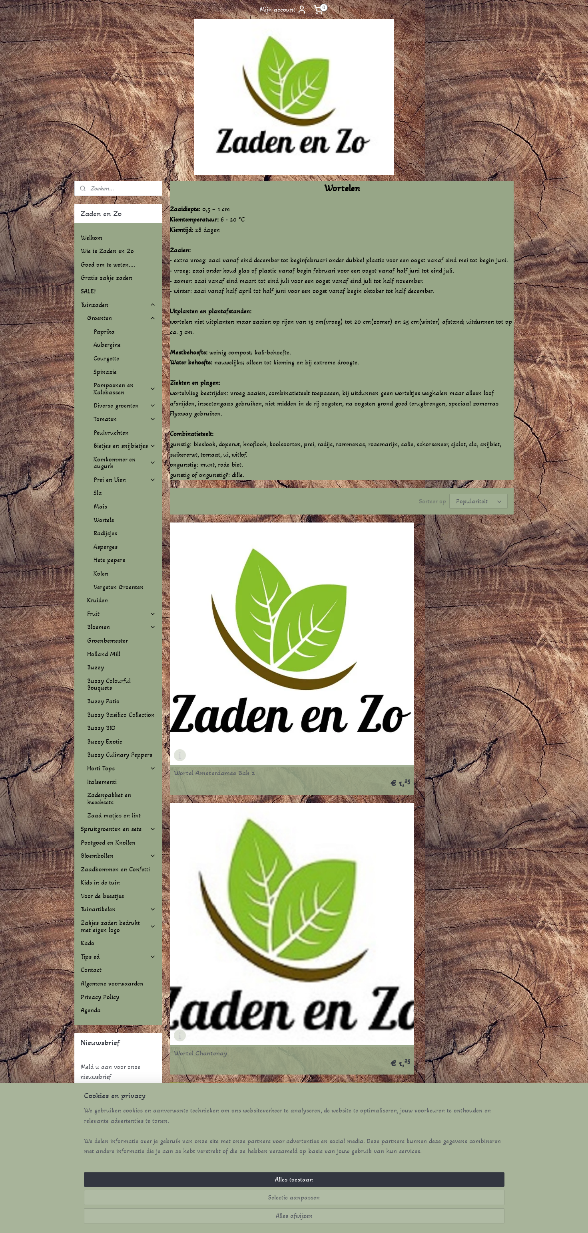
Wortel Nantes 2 (198, 783)
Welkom (91, 237)
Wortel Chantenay (318, 638)
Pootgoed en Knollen (108, 842)
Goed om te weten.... (108, 264)
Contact (91, 970)
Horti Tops (121, 768)
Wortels (104, 520)
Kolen (101, 573)
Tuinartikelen (118, 909)
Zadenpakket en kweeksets (109, 798)
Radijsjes (105, 533)
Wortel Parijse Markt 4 (325, 783)
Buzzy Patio (103, 701)
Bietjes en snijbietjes (125, 445)
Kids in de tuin (100, 882)
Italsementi (102, 782)
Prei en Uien (125, 479)
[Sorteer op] (478, 501)
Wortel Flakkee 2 (433, 638)
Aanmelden (102, 1097)
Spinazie (105, 372)
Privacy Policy (100, 997)
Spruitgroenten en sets (118, 829)
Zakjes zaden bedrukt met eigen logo (118, 926)
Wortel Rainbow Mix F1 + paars (220, 928)
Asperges (106, 546)
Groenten (121, 318)
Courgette (106, 358)
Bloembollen (118, 855)
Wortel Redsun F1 (317, 928)
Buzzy (95, 667)
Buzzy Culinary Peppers (119, 754)
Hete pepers (109, 560)
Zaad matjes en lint (114, 815)
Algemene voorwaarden (112, 983)
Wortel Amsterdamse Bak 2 (214, 638)
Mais (100, 506)
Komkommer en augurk (125, 462)
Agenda (91, 1010)
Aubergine (107, 344)
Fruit (121, 613)
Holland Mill (103, 654)
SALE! (88, 291)
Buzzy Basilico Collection (121, 714)
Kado (87, 943)
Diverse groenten (125, 405)
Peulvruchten (111, 432)
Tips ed (118, 956)
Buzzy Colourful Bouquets (109, 684)
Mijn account (283, 9)
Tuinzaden (118, 305)
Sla (98, 493)
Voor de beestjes (102, 896)
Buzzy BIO (101, 728)
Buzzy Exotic (104, 741)
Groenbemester (107, 640)
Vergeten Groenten (119, 587)
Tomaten (125, 419)
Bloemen (121, 627)
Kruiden (97, 600)
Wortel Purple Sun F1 (439, 783)
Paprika (104, 331)
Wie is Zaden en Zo (107, 251)
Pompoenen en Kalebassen (125, 388)
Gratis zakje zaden (106, 277)
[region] (241, 1197)
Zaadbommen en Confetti (115, 869)
